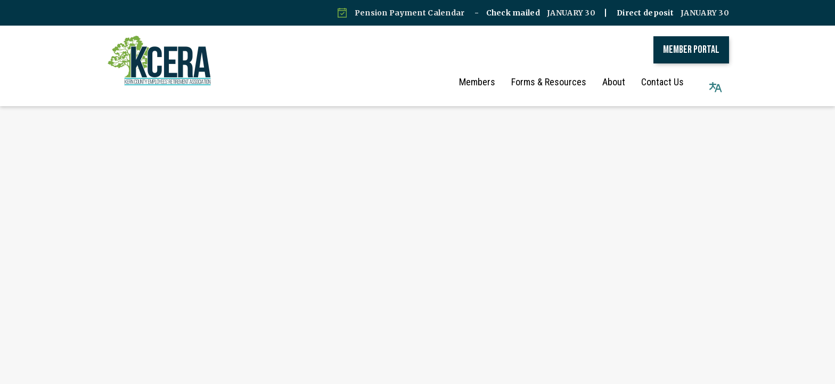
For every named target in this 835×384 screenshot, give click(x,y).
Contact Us (673, 81)
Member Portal (691, 49)
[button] (715, 82)
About (624, 81)
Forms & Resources (559, 81)
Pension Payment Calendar (410, 13)
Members (488, 81)
